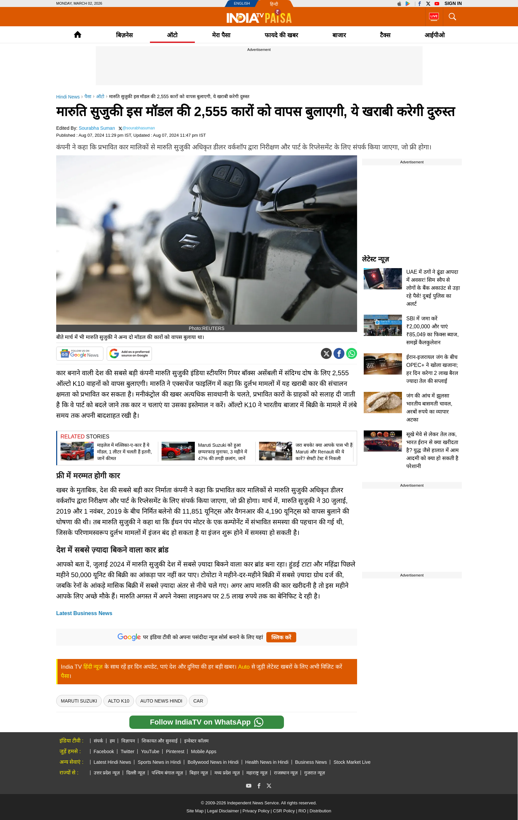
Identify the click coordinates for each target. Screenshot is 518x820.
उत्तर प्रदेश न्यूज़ (107, 772)
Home (77, 34)
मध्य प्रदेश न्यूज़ (227, 772)
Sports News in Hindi (159, 762)
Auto (244, 667)
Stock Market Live (351, 762)
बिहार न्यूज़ (199, 772)
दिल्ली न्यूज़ (135, 772)
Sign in (453, 3)
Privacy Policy (255, 810)
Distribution (320, 810)
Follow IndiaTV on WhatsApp (206, 722)
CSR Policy (284, 810)
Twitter (127, 751)
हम (112, 740)
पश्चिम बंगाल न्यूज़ (167, 772)
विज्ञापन (128, 740)
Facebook (104, 751)
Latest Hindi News (112, 762)
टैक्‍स (385, 35)
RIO (302, 810)
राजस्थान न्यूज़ (286, 772)
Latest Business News (84, 613)
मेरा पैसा (221, 35)
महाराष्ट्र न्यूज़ (256, 772)
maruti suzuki (79, 701)
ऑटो (172, 35)
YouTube (150, 751)
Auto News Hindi (161, 701)
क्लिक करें (281, 637)
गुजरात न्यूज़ (314, 772)
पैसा (65, 676)
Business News (311, 762)
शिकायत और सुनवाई (160, 740)
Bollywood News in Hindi (213, 762)
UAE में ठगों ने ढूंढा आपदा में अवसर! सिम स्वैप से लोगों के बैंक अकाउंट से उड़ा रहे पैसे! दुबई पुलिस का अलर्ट (433, 288)
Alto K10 (118, 701)
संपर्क (98, 740)
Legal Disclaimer (223, 810)
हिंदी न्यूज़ (93, 667)
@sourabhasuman (138, 128)
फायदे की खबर (281, 35)
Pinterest (175, 751)
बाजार (339, 35)
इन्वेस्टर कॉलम (196, 740)
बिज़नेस (124, 35)
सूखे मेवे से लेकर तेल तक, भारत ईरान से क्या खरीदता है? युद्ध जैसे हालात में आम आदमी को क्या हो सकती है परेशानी (432, 450)
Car (198, 701)
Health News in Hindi (267, 762)
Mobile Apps (203, 751)
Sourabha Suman (97, 128)
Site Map (195, 810)
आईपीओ (435, 35)
